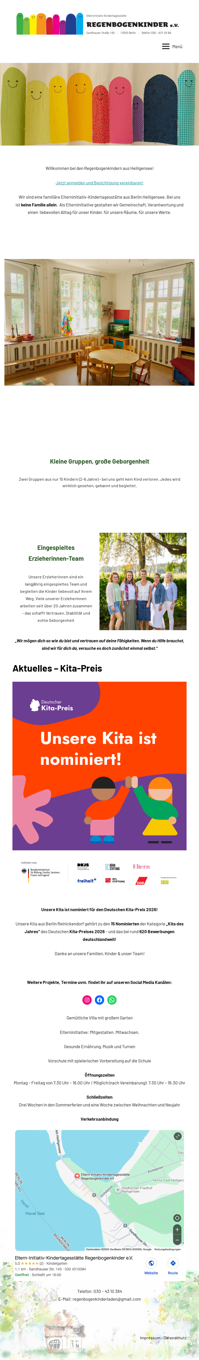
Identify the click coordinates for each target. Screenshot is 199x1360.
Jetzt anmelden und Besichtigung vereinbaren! (99, 182)
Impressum (150, 1337)
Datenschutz (175, 1337)
